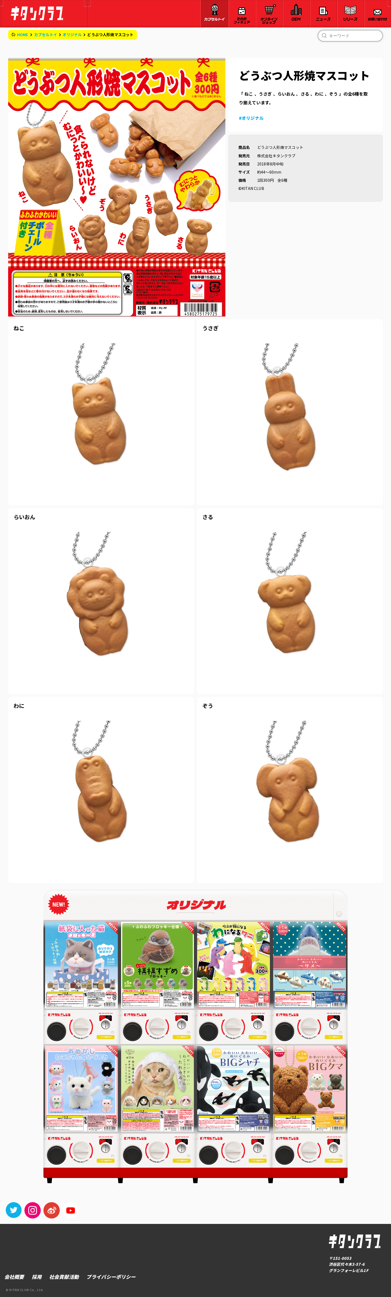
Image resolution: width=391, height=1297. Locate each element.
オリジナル (72, 34)
